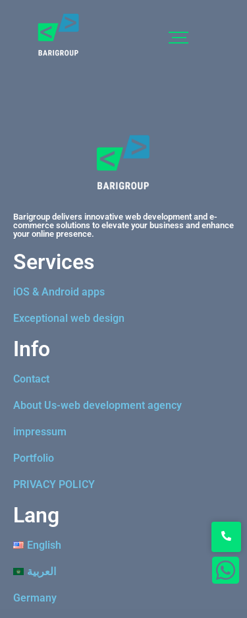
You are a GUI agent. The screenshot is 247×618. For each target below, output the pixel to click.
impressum (40, 431)
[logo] (58, 35)
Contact (31, 379)
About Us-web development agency (97, 405)
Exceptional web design (68, 318)
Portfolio (33, 458)
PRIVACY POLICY (54, 484)
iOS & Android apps (59, 292)
